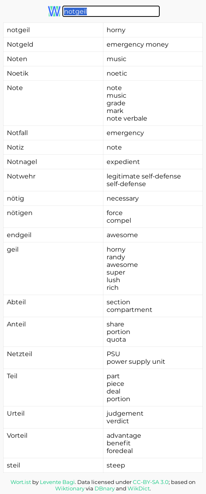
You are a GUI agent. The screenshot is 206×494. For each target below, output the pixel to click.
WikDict (139, 488)
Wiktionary (69, 488)
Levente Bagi (57, 482)
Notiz (15, 147)
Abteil (16, 302)
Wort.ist (20, 482)
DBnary (105, 488)
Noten (17, 59)
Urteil (16, 413)
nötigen (20, 213)
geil (13, 249)
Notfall (17, 133)
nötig (15, 198)
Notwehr (21, 176)
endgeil (19, 235)
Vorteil (17, 435)
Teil (12, 376)
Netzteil (19, 354)
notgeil (18, 30)
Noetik (18, 73)
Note (15, 88)
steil (13, 465)
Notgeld (20, 44)
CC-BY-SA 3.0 (151, 482)
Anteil (16, 324)
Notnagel (22, 162)
